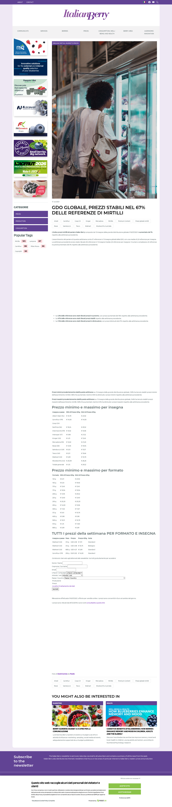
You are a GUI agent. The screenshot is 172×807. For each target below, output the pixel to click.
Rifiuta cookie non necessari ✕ (130, 778)
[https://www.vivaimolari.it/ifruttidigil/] (31, 190)
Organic (56, 43)
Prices (86, 31)
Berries (65, 31)
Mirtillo (17, 241)
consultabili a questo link (96, 603)
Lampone (33, 241)
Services (43, 31)
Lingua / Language (59, 573)
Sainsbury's (67, 226)
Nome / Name (57, 563)
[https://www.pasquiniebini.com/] (31, 89)
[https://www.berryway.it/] (31, 150)
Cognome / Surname (59, 566)
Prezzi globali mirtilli (142, 221)
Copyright (18, 251)
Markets (69, 43)
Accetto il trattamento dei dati (63, 586)
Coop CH (78, 221)
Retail (63, 43)
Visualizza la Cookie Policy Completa (43, 801)
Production (21, 221)
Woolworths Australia (103, 226)
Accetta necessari (124, 792)
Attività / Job (57, 575)
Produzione (56, 581)
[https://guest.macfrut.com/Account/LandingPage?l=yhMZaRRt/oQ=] (31, 170)
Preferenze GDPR (124, 798)
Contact (30, 2)
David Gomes (62, 674)
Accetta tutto (125, 786)
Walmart (88, 226)
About (20, 2)
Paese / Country (58, 578)
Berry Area (128, 31)
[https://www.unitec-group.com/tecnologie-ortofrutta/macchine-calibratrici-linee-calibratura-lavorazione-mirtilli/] (31, 69)
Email (54, 570)
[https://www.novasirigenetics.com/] (31, 49)
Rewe (56, 226)
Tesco (78, 226)
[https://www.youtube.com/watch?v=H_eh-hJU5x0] (31, 109)
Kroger (88, 221)
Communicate (23, 31)
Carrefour (18, 246)
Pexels (72, 674)
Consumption (21, 228)
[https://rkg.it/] (31, 130)
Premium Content (124, 221)
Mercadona (99, 221)
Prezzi (54, 583)
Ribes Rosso (35, 246)
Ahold (56, 221)
